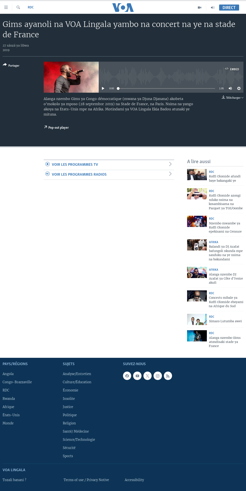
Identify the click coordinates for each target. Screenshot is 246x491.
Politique (70, 415)
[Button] (11, 66)
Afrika (213, 242)
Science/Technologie (79, 440)
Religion (69, 423)
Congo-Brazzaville (17, 382)
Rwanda (9, 398)
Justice (68, 407)
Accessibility (134, 480)
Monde (8, 423)
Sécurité (69, 448)
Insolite (69, 398)
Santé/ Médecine (76, 431)
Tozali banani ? (14, 480)
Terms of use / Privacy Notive (86, 480)
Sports (68, 456)
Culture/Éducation (77, 382)
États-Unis (11, 415)
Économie (70, 390)
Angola (8, 374)
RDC (31, 7)
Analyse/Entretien (77, 374)
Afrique (8, 407)
